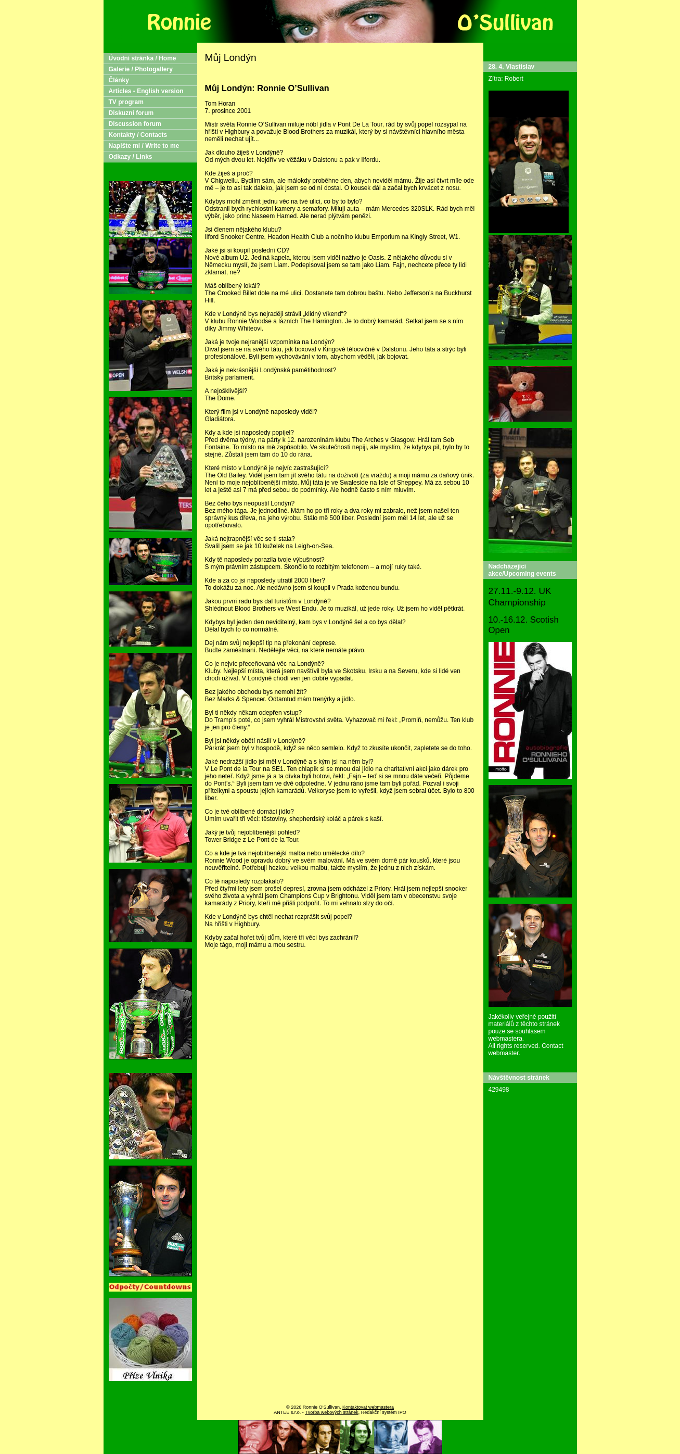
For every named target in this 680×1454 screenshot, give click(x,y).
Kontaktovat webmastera (368, 1407)
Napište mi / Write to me (144, 145)
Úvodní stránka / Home (142, 58)
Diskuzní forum (131, 113)
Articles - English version (146, 91)
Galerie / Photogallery (141, 69)
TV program (126, 102)
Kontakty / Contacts (138, 134)
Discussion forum (135, 124)
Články (119, 80)
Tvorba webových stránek (331, 1412)
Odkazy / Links (130, 156)
